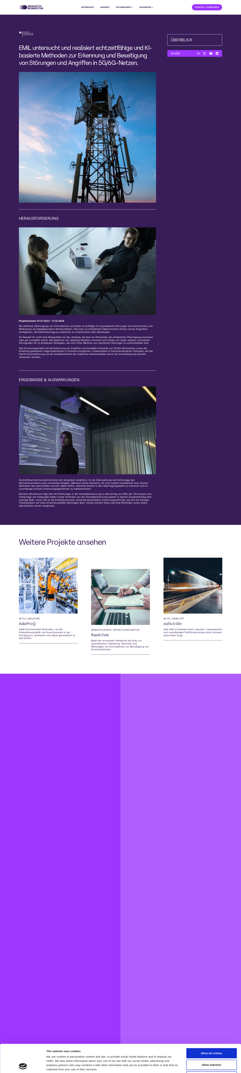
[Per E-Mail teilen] (211, 53)
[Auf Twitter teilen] (204, 53)
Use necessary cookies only (211, 1049)
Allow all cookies (211, 1026)
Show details (185, 1066)
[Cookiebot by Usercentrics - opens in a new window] (22, 1066)
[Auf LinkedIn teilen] (217, 53)
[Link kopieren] (198, 53)
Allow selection (211, 1038)
